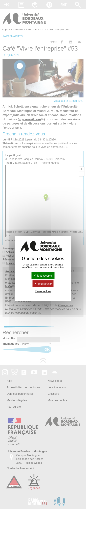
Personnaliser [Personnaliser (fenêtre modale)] (43, 291)
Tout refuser (43, 283)
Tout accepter (43, 275)
